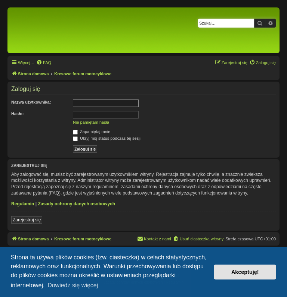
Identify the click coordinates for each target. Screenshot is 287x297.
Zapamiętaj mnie (91, 131)
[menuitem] (43, 62)
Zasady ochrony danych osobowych (76, 203)
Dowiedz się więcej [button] (72, 285)
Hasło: (17, 113)
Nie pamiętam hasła (91, 122)
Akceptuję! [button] (245, 272)
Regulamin (22, 203)
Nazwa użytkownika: (31, 102)
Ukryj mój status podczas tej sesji (107, 138)
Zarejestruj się (27, 219)
